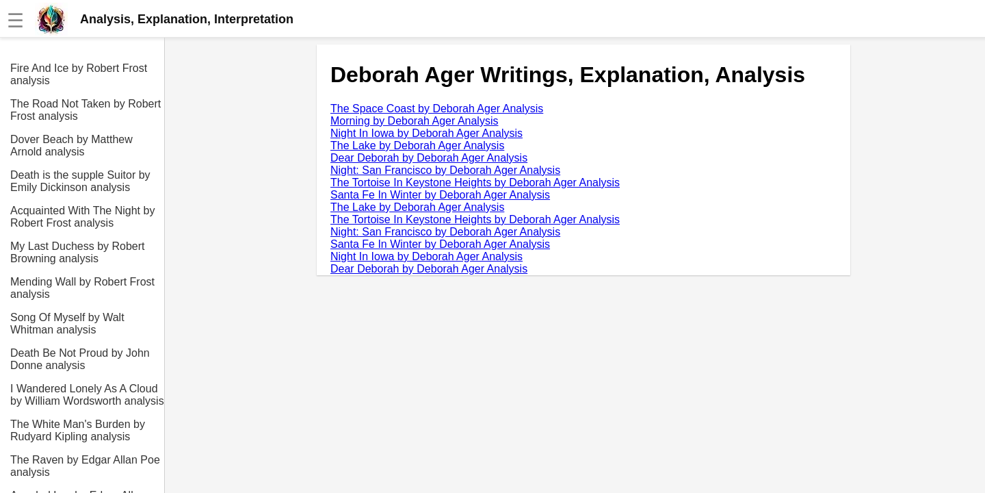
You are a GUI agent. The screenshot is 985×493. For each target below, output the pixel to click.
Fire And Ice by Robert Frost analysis (78, 74)
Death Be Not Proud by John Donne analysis (80, 359)
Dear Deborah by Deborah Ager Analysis (428, 158)
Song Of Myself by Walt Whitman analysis (67, 324)
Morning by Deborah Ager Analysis (414, 121)
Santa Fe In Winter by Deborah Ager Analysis (440, 195)
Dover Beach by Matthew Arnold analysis (71, 145)
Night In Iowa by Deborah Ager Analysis (426, 133)
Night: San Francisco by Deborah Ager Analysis (445, 170)
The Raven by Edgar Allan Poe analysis (85, 466)
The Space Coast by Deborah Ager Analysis (436, 108)
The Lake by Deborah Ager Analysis (417, 145)
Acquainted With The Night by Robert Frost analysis (82, 217)
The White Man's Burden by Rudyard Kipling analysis (77, 430)
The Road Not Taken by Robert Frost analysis (85, 110)
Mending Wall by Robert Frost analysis (82, 288)
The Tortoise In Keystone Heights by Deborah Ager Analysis (475, 182)
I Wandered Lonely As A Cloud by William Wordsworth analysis (87, 395)
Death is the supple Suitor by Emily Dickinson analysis (80, 181)
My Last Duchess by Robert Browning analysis (77, 252)
